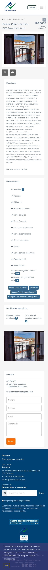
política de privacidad (21, 501)
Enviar (11, 441)
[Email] (22, 493)
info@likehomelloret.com (17, 386)
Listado (8, 19)
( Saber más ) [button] (10, 559)
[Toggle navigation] (41, 7)
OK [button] (6, 565)
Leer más (6, 464)
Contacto (6, 485)
